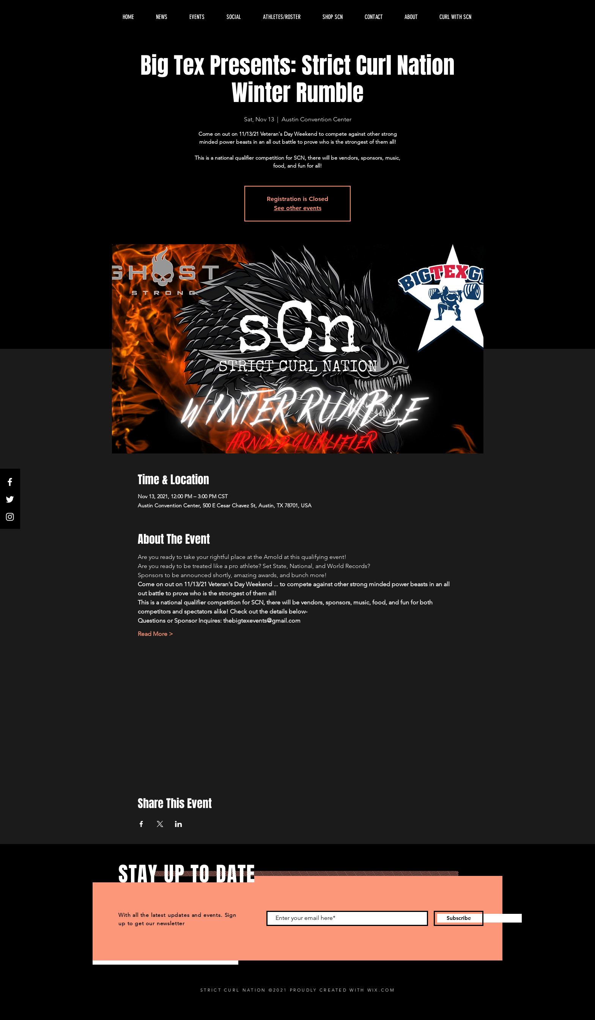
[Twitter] (10, 499)
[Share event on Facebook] (141, 824)
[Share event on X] (160, 824)
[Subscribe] (458, 918)
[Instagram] (10, 517)
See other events (297, 208)
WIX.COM (381, 990)
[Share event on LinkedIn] (178, 824)
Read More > (155, 633)
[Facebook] (10, 482)
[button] (411, 17)
